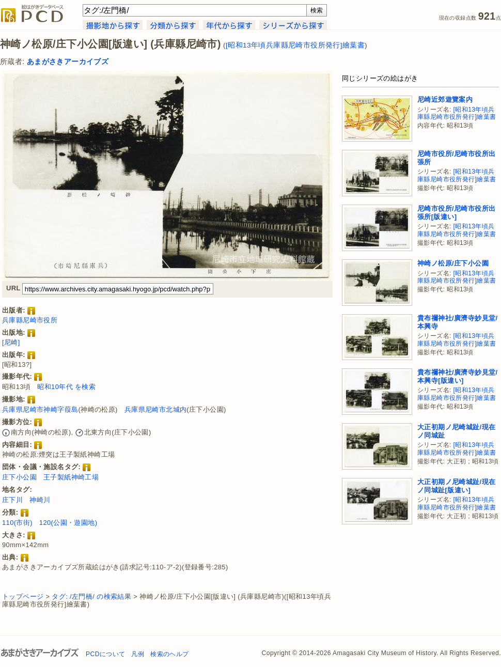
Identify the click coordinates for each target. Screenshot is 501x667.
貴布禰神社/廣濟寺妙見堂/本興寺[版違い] (457, 376)
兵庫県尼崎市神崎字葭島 (40, 409)
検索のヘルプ (169, 654)
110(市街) (17, 522)
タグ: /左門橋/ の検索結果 (91, 596)
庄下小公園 (19, 477)
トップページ (22, 596)
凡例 (137, 654)
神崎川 (39, 500)
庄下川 (12, 500)
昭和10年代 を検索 (66, 387)
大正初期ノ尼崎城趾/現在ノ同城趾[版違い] (456, 486)
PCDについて (105, 654)
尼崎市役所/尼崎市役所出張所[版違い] (456, 213)
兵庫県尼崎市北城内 (155, 409)
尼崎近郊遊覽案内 (445, 99)
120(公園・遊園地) (68, 522)
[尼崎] (11, 342)
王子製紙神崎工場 (71, 477)
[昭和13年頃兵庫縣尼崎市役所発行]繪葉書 (295, 45)
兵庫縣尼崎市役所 (29, 320)
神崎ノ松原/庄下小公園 (453, 263)
